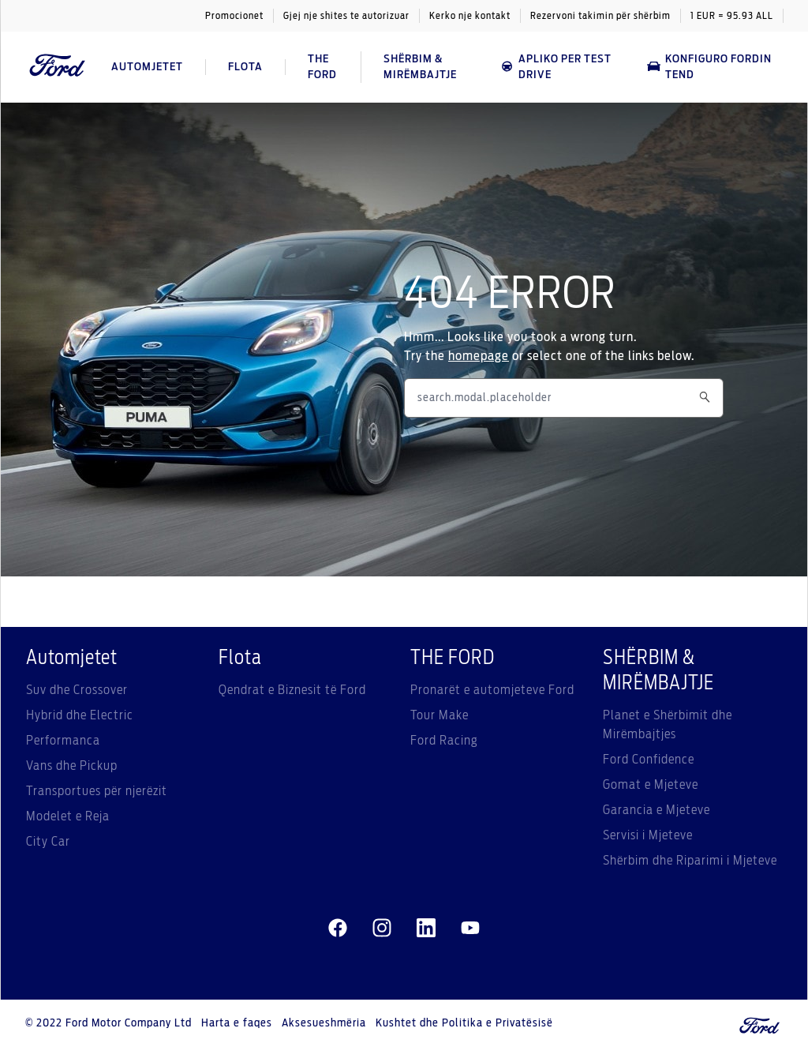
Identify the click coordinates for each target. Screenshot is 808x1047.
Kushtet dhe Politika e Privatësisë (464, 1023)
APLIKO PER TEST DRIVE (556, 67)
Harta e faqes (236, 1023)
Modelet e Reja (68, 816)
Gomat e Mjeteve (650, 785)
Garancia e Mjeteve (656, 810)
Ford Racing (444, 740)
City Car (48, 841)
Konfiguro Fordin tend (709, 67)
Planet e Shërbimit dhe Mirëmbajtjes (667, 725)
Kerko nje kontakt (470, 16)
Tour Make (439, 715)
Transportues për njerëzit (96, 791)
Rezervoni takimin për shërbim (600, 16)
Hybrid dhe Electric (79, 715)
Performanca (63, 740)
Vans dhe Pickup (72, 766)
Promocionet (234, 16)
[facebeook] (337, 928)
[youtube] (470, 928)
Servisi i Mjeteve (648, 835)
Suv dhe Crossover (77, 690)
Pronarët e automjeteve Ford (492, 690)
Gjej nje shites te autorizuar (346, 16)
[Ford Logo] (57, 66)
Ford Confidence (648, 759)
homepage (478, 356)
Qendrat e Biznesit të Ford (292, 690)
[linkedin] (426, 928)
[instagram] (381, 928)
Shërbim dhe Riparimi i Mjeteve (690, 860)
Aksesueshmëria (324, 1023)
